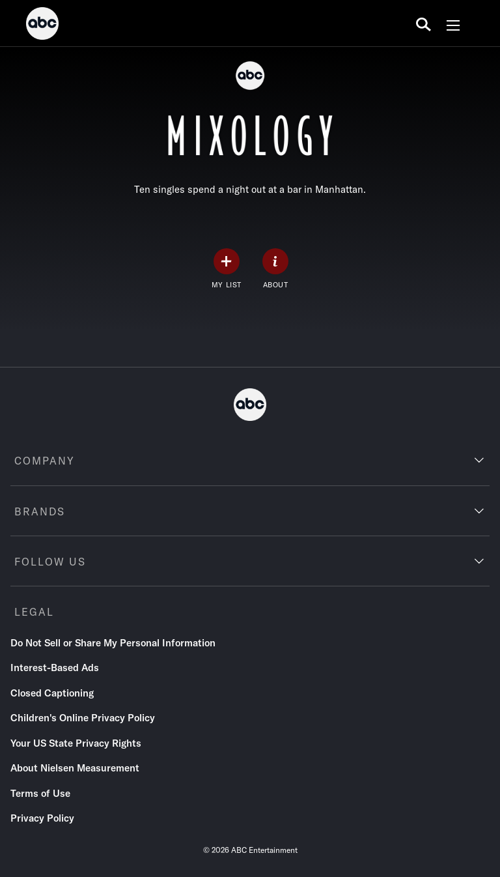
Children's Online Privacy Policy (82, 718)
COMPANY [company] (44, 461)
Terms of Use (40, 793)
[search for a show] (423, 23)
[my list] (227, 268)
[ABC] (42, 25)
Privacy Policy (42, 818)
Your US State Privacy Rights (75, 743)
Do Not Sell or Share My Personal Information (112, 643)
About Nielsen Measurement (74, 768)
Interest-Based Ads (54, 667)
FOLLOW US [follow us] (50, 562)
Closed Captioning (52, 693)
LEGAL (34, 612)
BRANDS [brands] (39, 511)
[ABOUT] (275, 268)
